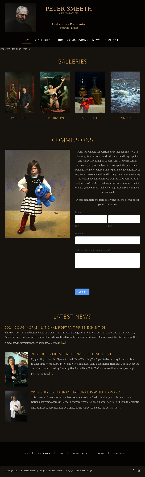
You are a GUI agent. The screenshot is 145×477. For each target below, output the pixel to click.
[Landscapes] (125, 72)
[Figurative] (55, 72)
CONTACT (118, 453)
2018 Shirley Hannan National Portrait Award (75, 392)
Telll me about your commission (92, 250)
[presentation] (99, 277)
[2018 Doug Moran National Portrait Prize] (16, 369)
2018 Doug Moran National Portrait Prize (71, 354)
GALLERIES (43, 453)
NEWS (100, 453)
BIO (61, 453)
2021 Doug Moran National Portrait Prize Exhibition (56, 327)
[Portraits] (19, 72)
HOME (24, 453)
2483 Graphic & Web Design (80, 471)
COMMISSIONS (80, 453)
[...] (63, 343)
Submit (82, 291)
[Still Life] (90, 72)
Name (79, 212)
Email (79, 233)
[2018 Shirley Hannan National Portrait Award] (16, 406)
